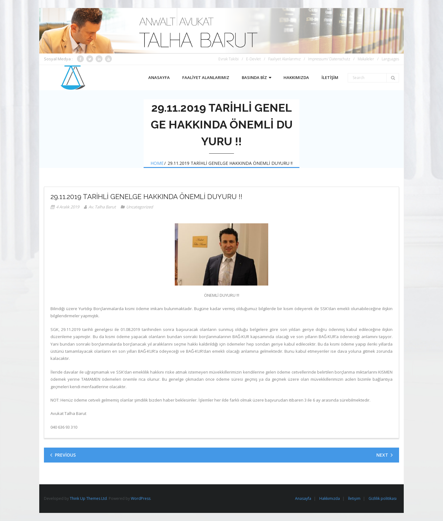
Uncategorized (139, 207)
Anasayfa (303, 498)
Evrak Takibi (228, 59)
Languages (390, 59)
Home (157, 163)
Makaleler (366, 59)
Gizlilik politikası (383, 498)
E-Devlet (253, 59)
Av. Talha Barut (102, 207)
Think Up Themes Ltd (88, 498)
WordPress (140, 498)
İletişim (354, 498)
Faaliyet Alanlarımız (284, 59)
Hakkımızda (329, 498)
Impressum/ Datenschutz (329, 59)
